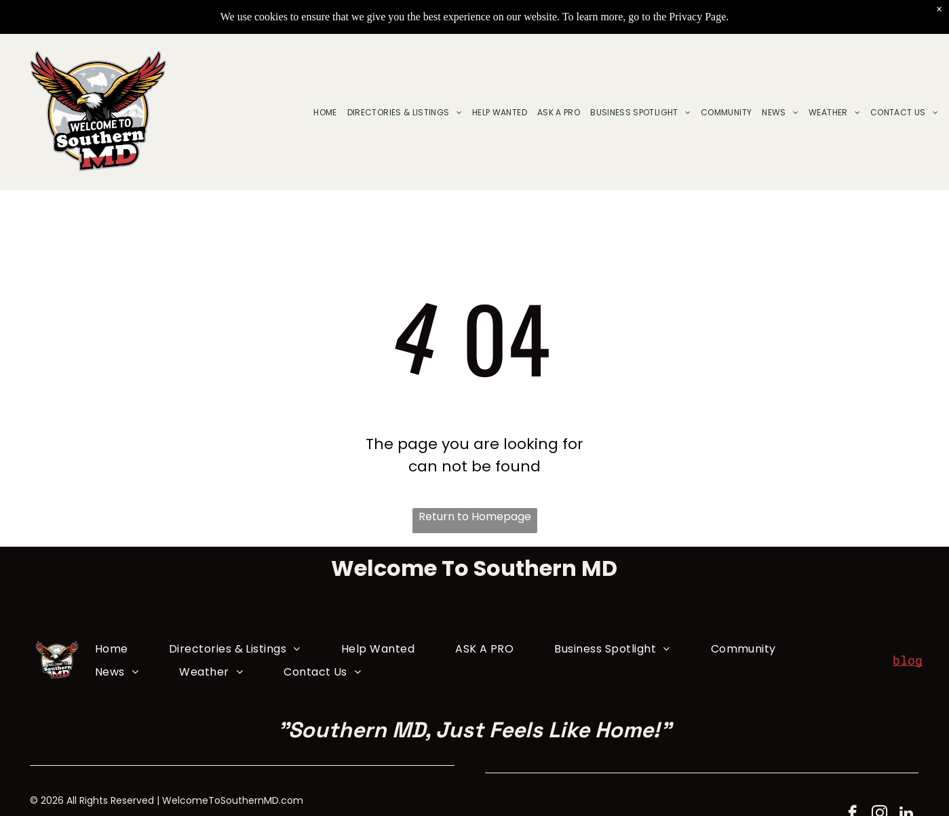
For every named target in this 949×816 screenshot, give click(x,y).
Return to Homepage (475, 516)
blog (908, 660)
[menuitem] (319, 112)
